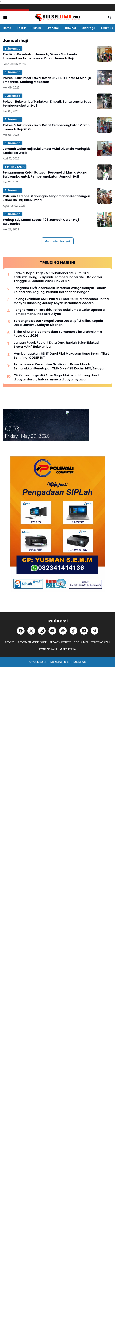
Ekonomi (53, 28)
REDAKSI (10, 642)
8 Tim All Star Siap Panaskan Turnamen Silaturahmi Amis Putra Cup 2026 (58, 334)
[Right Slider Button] (111, 28)
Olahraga (88, 28)
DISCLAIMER (81, 642)
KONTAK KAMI (48, 649)
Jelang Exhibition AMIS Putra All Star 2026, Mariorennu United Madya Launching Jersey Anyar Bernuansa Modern (61, 301)
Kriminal (70, 28)
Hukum (36, 28)
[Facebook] (21, 631)
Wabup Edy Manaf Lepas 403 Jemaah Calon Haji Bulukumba (41, 222)
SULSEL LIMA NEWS (74, 662)
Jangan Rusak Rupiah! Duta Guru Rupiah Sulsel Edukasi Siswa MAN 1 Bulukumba (56, 345)
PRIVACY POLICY (60, 642)
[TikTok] (73, 631)
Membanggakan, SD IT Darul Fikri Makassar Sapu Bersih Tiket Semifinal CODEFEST (61, 356)
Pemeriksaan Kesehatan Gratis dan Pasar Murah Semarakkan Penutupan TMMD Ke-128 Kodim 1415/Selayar (59, 366)
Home (7, 28)
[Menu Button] (5, 17)
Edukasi (106, 28)
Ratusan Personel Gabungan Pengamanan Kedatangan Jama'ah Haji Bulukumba (46, 198)
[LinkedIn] (84, 631)
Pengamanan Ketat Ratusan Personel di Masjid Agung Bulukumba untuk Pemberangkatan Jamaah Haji (45, 175)
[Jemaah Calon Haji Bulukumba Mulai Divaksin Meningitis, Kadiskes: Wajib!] (104, 148)
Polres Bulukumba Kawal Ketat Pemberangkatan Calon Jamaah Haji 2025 (46, 127)
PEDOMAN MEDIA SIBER (32, 642)
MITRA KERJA (68, 649)
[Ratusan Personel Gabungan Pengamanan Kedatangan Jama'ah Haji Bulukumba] (104, 196)
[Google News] (63, 631)
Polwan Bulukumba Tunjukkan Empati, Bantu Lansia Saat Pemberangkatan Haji (47, 104)
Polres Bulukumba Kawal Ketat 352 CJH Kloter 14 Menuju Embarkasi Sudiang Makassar (47, 80)
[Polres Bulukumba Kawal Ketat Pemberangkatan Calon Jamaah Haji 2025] (104, 125)
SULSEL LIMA (46, 662)
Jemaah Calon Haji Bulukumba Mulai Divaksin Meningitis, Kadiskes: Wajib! (47, 151)
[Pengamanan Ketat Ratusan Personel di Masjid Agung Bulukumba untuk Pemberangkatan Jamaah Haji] (104, 172)
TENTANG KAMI (100, 642)
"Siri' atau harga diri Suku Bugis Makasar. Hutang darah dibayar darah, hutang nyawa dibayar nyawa (57, 377)
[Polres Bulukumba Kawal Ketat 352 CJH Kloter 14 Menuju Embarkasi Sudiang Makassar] (104, 77)
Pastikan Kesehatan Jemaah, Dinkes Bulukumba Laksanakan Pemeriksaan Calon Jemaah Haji (40, 56)
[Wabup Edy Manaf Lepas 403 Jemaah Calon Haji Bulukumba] (104, 219)
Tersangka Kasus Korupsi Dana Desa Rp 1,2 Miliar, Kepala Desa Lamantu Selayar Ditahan (58, 323)
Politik (21, 28)
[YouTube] (52, 631)
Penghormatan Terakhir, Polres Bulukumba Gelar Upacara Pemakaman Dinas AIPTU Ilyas (59, 312)
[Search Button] (110, 17)
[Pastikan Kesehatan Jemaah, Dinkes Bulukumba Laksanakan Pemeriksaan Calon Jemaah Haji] (104, 54)
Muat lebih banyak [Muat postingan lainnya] (58, 241)
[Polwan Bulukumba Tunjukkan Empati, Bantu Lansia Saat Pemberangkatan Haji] (104, 101)
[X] (31, 631)
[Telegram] (94, 631)
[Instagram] (42, 631)
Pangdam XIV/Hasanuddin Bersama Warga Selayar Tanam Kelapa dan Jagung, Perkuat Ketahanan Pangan (60, 290)
